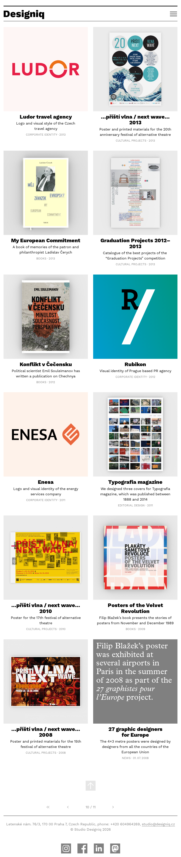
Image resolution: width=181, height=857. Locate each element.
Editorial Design (131, 505)
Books (41, 258)
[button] (173, 13)
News (126, 758)
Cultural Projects (131, 140)
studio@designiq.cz (158, 824)
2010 (62, 629)
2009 (141, 629)
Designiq (24, 13)
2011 (62, 500)
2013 (62, 134)
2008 (62, 752)
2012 (52, 382)
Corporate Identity (41, 134)
